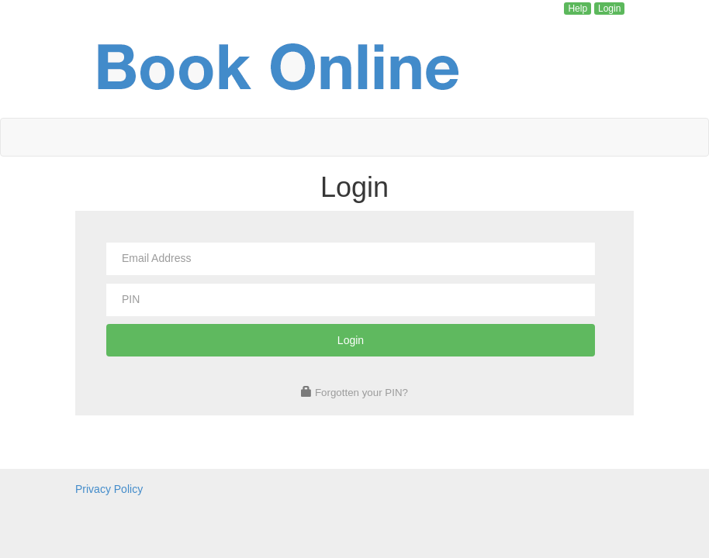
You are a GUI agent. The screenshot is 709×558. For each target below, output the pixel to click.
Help (577, 8)
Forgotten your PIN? (361, 392)
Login (609, 8)
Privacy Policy (109, 489)
